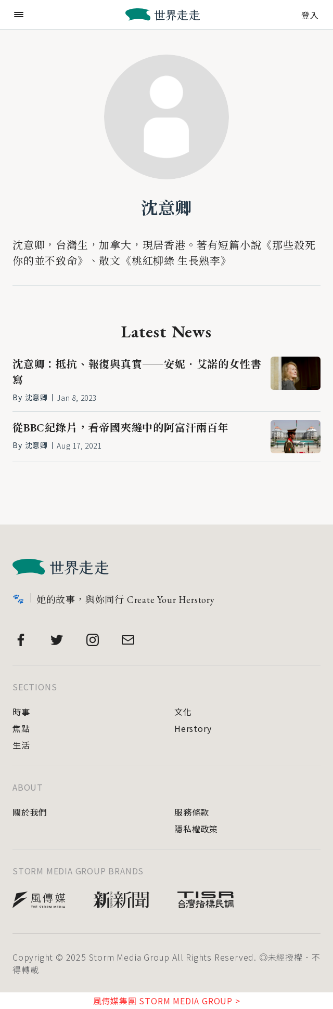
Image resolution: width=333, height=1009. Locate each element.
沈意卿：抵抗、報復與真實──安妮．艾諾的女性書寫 (136, 372)
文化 (183, 711)
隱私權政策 (196, 828)
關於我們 (29, 812)
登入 (310, 14)
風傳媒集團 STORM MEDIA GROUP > (166, 1000)
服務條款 (191, 812)
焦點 (21, 728)
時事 (21, 711)
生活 (21, 745)
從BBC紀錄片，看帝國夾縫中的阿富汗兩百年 (120, 428)
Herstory (192, 728)
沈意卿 (166, 208)
